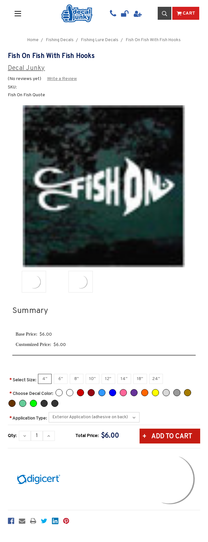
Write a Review (62, 79)
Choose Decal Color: (31, 394)
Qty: (12, 436)
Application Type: (28, 418)
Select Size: (22, 380)
